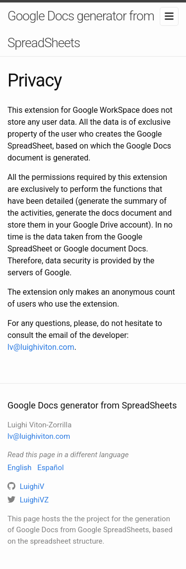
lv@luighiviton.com (40, 347)
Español (50, 467)
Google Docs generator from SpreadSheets (80, 29)
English (19, 467)
